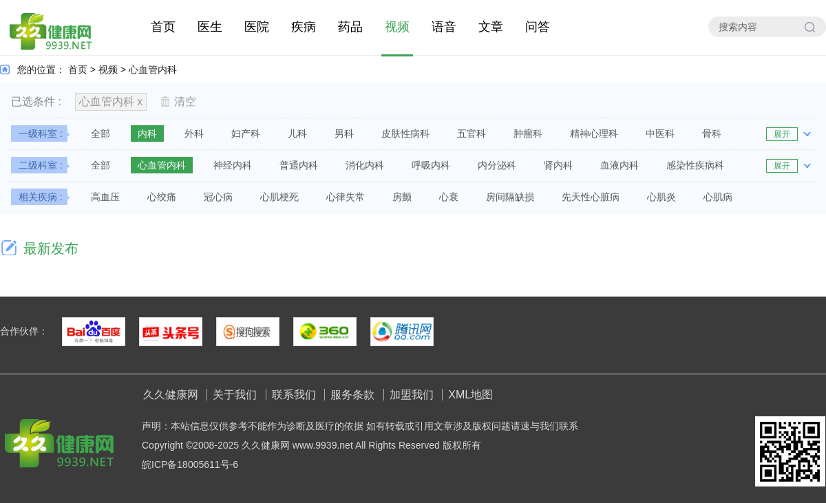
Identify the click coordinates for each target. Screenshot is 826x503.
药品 (350, 27)
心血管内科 (153, 69)
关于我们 (235, 394)
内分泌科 (497, 165)
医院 (256, 27)
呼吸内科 (431, 165)
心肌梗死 (279, 196)
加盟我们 (412, 394)
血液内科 (619, 165)
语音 (444, 27)
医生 (210, 27)
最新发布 (50, 248)
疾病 (303, 27)
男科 (344, 133)
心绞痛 (161, 196)
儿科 (297, 133)
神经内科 (232, 165)
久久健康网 (170, 394)
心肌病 (717, 196)
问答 (537, 27)
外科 (194, 133)
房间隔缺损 (510, 196)
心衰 (448, 196)
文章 (490, 27)
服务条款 (352, 394)
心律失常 (345, 196)
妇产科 (245, 133)
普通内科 (298, 165)
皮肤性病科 (405, 133)
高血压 (105, 196)
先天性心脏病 (591, 196)
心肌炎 (661, 196)
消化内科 (365, 165)
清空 (178, 102)
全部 (100, 133)
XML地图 (470, 394)
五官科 (471, 133)
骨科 (711, 133)
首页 (163, 27)
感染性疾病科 (695, 165)
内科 (147, 133)
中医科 (660, 133)
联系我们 (294, 394)
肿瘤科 (527, 133)
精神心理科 (594, 133)
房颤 (402, 196)
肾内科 (558, 165)
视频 (397, 27)
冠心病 (218, 196)
